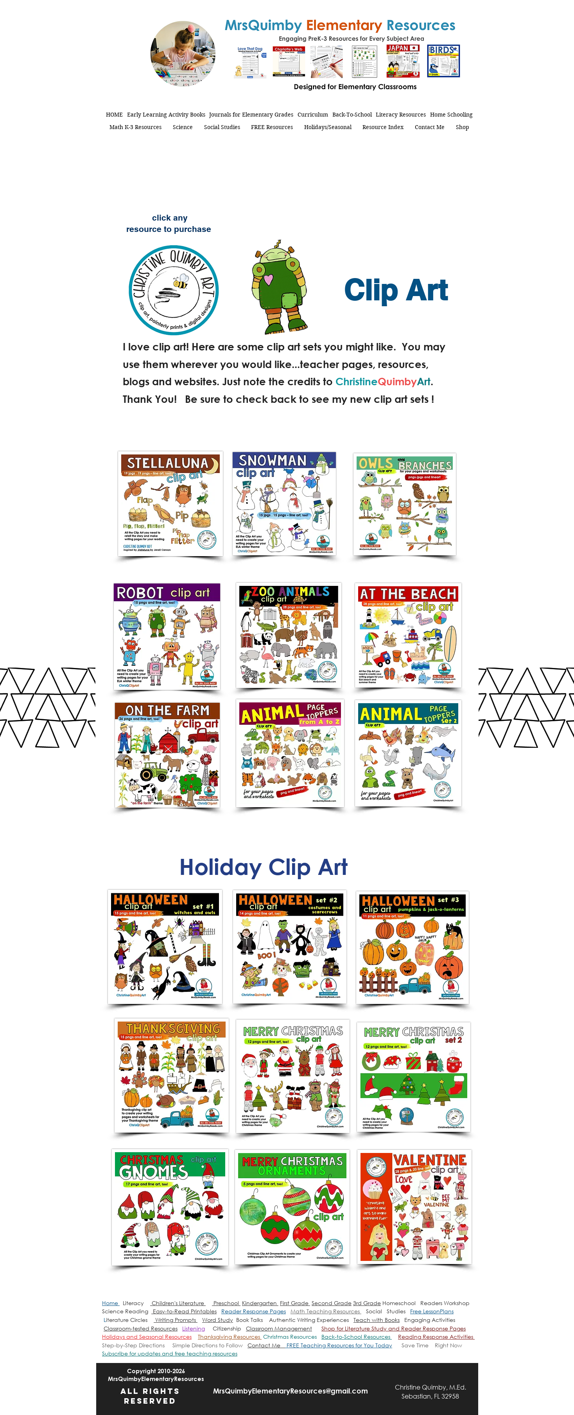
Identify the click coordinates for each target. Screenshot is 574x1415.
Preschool (226, 1303)
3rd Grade (367, 1303)
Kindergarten (260, 1303)
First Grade (295, 1303)
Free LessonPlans (432, 1311)
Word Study (217, 1319)
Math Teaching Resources (326, 1311)
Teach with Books (376, 1319)
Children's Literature (178, 1303)
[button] (169, 1353)
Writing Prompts (175, 1319)
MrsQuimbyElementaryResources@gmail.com (290, 1390)
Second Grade (332, 1303)
